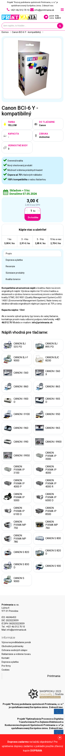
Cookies (5, 670)
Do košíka (33, 217)
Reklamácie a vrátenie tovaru (16, 654)
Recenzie (10, 266)
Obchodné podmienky (12, 646)
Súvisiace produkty (15, 273)
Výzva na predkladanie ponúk (16, 642)
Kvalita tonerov (13, 279)
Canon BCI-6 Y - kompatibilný (26, 32)
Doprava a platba (14, 260)
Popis (9, 253)
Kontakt (5, 658)
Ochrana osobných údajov (14, 650)
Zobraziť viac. (48, 6)
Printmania (53, 676)
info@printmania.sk (16, 630)
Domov (5, 32)
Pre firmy (6, 666)
